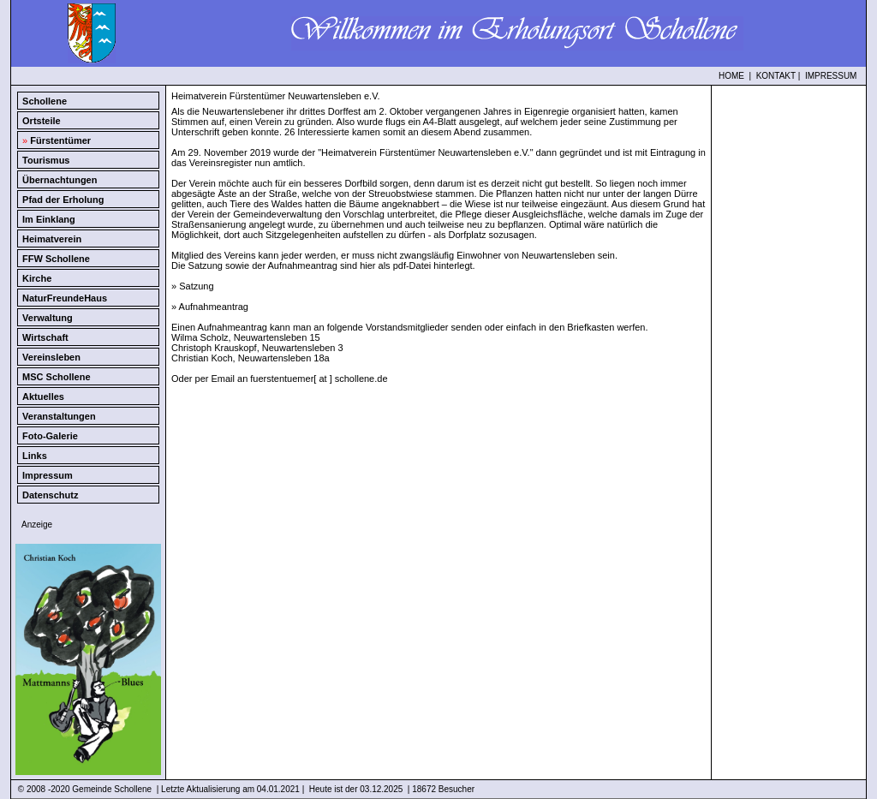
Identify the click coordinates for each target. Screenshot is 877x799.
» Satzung (192, 286)
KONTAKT (776, 75)
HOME (731, 75)
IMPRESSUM (831, 75)
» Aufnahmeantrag (209, 306)
